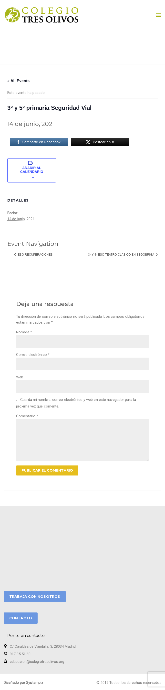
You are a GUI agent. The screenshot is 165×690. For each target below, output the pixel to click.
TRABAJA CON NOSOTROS (34, 596)
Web (19, 377)
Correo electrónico (33, 354)
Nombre (24, 332)
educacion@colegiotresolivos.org (37, 661)
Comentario (27, 416)
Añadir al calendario (31, 170)
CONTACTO (20, 618)
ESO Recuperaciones (35, 254)
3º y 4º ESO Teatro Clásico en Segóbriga (121, 254)
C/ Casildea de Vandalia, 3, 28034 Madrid (43, 646)
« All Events (18, 81)
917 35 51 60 (20, 654)
